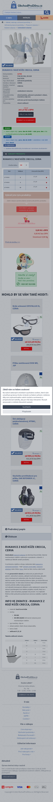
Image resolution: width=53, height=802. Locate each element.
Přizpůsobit (26, 411)
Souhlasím (27, 407)
